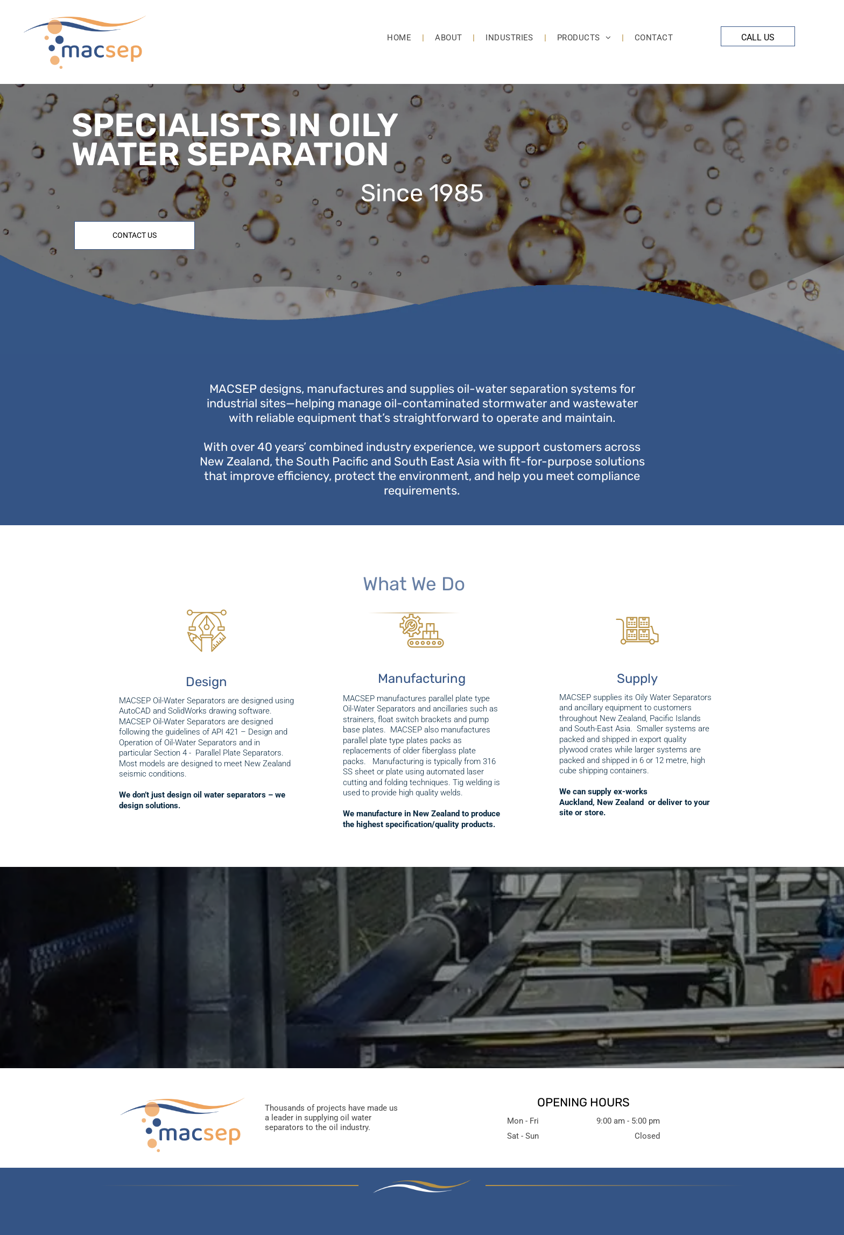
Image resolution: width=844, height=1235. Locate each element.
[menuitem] (400, 38)
